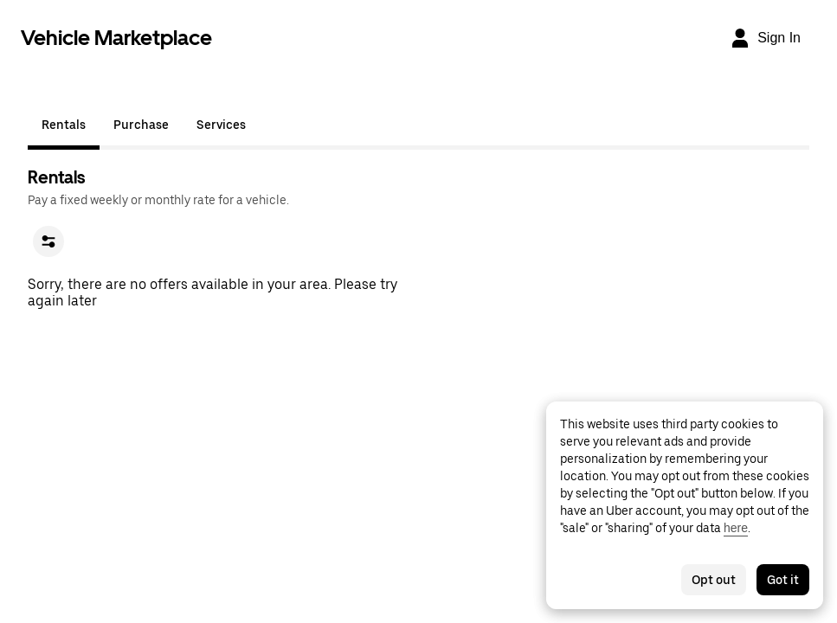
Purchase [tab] (141, 125)
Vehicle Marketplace (116, 37)
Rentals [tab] (64, 125)
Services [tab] (221, 125)
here (736, 528)
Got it (783, 580)
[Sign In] (765, 38)
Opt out (714, 580)
